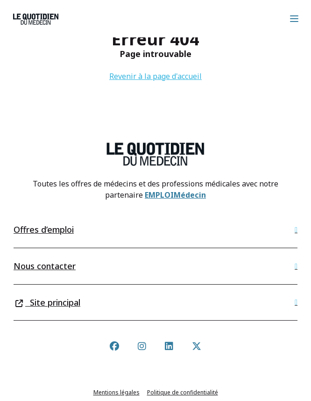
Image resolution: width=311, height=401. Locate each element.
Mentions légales (116, 392)
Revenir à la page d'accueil (155, 76)
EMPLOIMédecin (175, 195)
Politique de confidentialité (182, 392)
